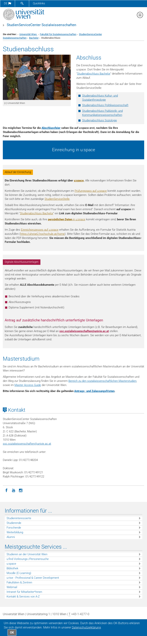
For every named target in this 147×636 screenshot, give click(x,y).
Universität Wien (28, 34)
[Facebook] (6, 490)
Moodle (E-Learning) (19, 573)
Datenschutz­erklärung (86, 627)
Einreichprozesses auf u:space (39, 229)
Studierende (14, 523)
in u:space (66, 219)
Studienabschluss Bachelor (93, 73)
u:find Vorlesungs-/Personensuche (28, 559)
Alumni (11, 537)
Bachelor (34, 37)
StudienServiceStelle (57, 199)
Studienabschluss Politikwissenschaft (105, 105)
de (7, 3)
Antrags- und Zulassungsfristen (94, 391)
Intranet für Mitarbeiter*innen (24, 592)
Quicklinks (39, 3)
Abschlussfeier (51, 128)
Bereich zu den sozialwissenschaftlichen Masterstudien (102, 381)
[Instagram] (20, 490)
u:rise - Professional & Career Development (33, 577)
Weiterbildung (15, 532)
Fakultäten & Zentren (19, 582)
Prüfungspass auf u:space (91, 191)
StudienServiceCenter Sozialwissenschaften (41, 25)
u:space (79, 180)
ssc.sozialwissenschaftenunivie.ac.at (84, 331)
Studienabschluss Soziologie (99, 120)
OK (12, 632)
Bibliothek (12, 568)
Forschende (14, 527)
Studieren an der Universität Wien (27, 554)
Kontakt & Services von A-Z (23, 596)
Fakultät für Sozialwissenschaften (58, 34)
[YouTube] (13, 490)
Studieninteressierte (19, 518)
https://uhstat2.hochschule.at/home (42, 234)
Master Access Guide (27, 385)
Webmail (12, 587)
